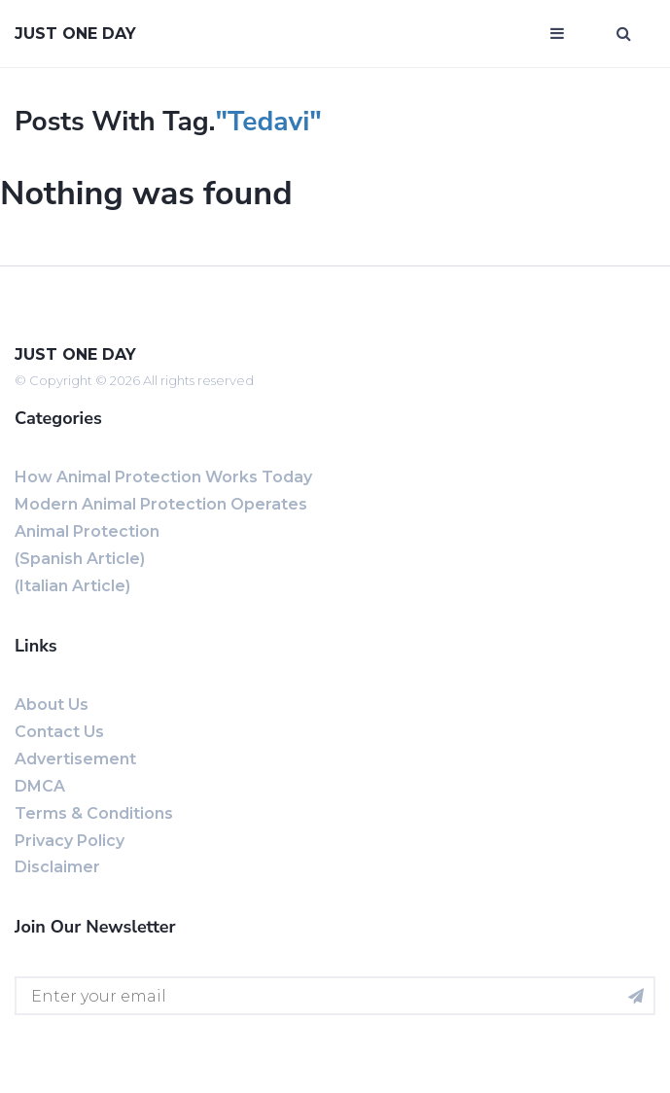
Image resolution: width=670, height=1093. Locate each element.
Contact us (59, 732)
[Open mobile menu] (557, 34)
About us (51, 704)
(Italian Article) (72, 586)
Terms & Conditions (94, 813)
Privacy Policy (69, 840)
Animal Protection (87, 531)
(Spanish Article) (80, 558)
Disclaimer (57, 867)
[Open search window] (623, 34)
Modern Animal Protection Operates (161, 504)
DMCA (40, 786)
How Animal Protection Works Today (163, 477)
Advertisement (75, 759)
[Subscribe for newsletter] (636, 995)
